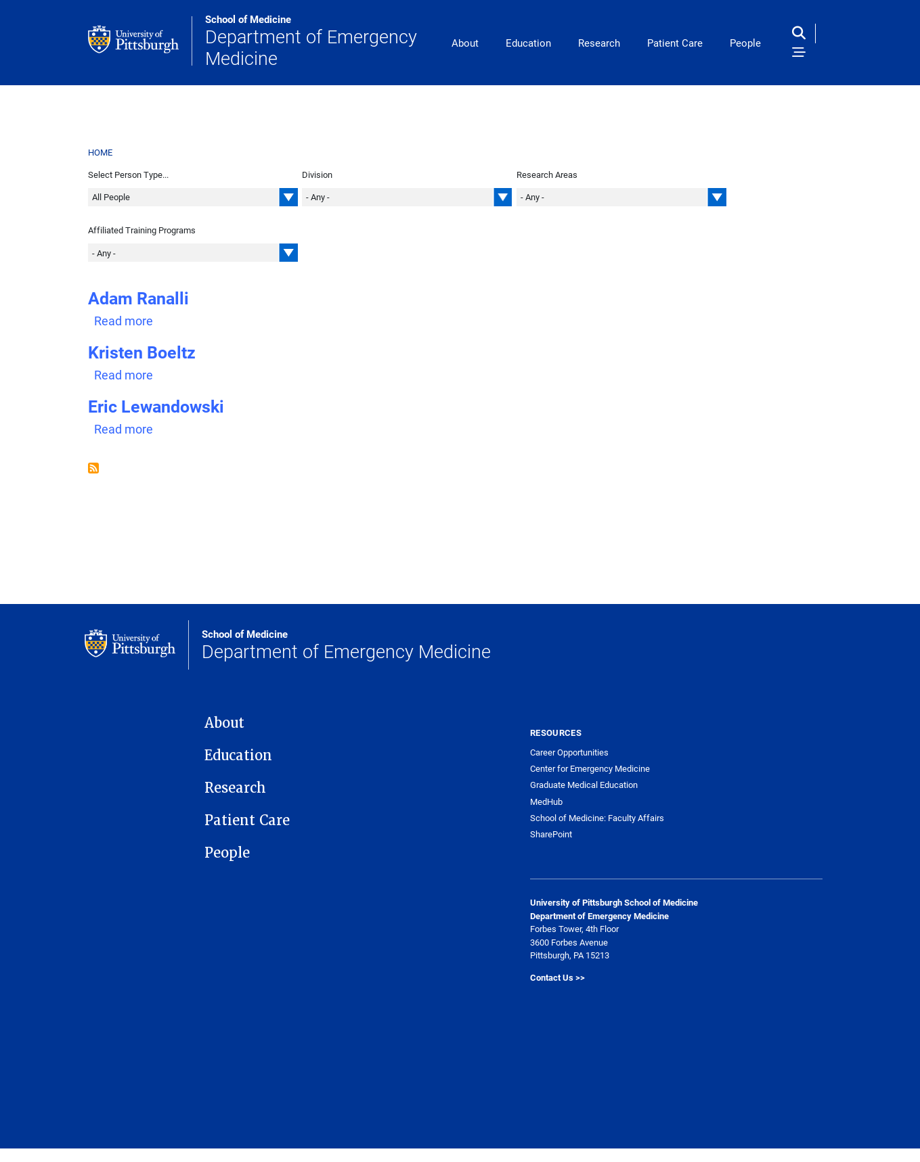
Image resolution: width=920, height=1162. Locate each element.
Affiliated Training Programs (142, 230)
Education (528, 42)
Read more (123, 320)
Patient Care (675, 42)
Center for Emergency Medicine (590, 768)
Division (317, 174)
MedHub (546, 802)
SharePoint (551, 834)
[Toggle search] (802, 33)
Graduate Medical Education (584, 785)
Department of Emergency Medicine (321, 41)
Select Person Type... (128, 174)
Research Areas (547, 174)
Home (100, 152)
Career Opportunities (569, 752)
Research (599, 42)
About (465, 42)
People (745, 42)
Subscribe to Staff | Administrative (93, 468)
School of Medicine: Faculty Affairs (597, 818)
